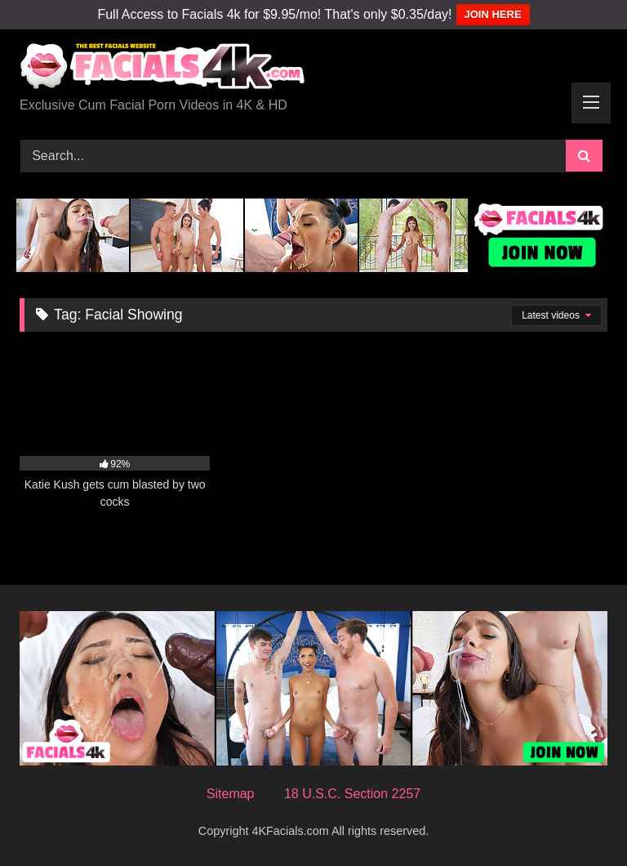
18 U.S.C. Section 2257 (352, 794)
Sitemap (231, 794)
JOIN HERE (493, 14)
